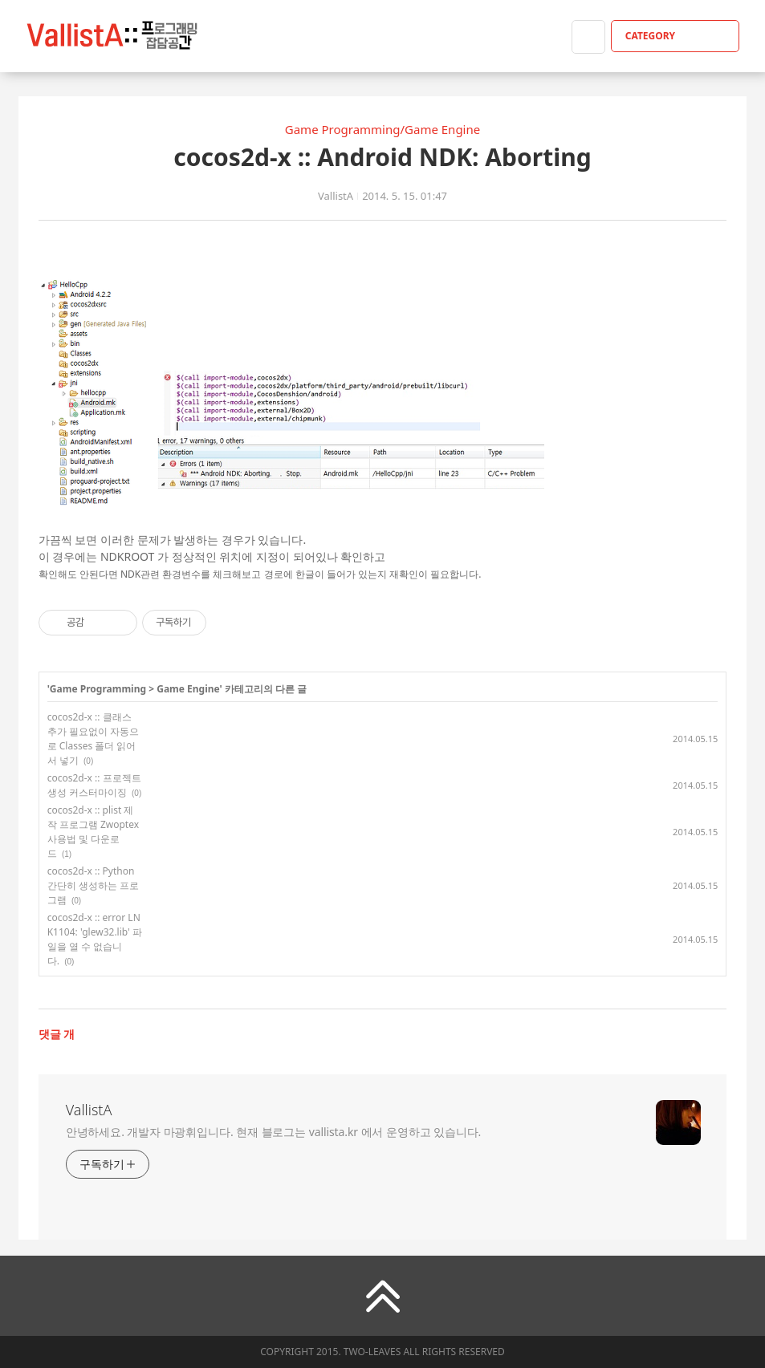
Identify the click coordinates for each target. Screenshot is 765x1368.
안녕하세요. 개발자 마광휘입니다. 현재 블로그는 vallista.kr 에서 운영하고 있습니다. (274, 1131)
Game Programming (98, 689)
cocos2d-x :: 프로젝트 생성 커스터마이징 (94, 785)
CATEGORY (677, 36)
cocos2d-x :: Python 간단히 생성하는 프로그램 (93, 885)
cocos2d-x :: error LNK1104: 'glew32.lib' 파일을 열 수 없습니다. (94, 939)
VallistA (89, 1109)
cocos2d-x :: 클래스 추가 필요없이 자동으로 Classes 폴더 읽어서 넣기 (93, 738)
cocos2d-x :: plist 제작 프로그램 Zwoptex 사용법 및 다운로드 (93, 831)
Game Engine (188, 689)
